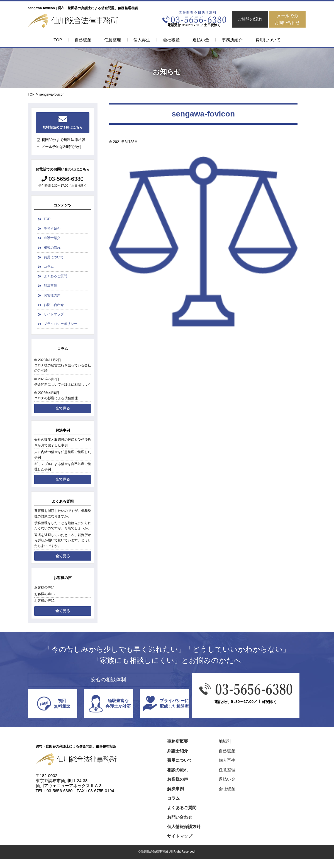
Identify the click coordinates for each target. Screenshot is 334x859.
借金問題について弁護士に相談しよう (62, 384)
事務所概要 (177, 741)
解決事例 (50, 286)
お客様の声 (52, 295)
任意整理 (112, 39)
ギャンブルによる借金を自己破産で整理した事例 (62, 466)
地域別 (225, 741)
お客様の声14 (44, 587)
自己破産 (83, 39)
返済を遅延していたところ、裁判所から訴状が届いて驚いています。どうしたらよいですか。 (62, 540)
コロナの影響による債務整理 (56, 398)
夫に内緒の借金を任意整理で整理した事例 (62, 454)
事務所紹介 (232, 39)
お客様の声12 (44, 601)
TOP (57, 39)
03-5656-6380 (62, 179)
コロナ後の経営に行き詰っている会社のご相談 (62, 368)
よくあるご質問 (55, 276)
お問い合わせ (54, 305)
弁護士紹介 (52, 238)
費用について (268, 39)
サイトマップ (54, 314)
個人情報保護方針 (184, 826)
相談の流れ (52, 248)
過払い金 (200, 39)
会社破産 (171, 39)
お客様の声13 (44, 594)
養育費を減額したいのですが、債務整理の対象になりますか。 (62, 513)
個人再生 (141, 39)
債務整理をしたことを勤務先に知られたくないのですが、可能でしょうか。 (62, 525)
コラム (49, 267)
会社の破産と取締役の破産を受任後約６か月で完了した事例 (62, 442)
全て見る (62, 408)
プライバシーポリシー (60, 324)
